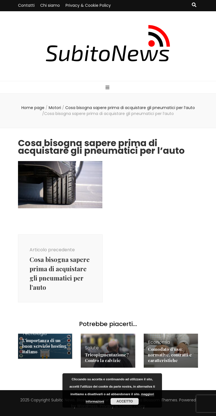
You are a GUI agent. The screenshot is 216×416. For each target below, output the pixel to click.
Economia (159, 342)
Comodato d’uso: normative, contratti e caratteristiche (170, 354)
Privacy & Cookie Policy (88, 5)
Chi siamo (50, 5)
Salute (92, 348)
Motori (55, 107)
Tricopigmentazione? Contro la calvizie (107, 357)
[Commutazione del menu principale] (108, 88)
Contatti (26, 5)
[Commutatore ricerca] (194, 5)
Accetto (124, 401)
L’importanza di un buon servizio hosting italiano (44, 346)
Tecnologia (34, 333)
